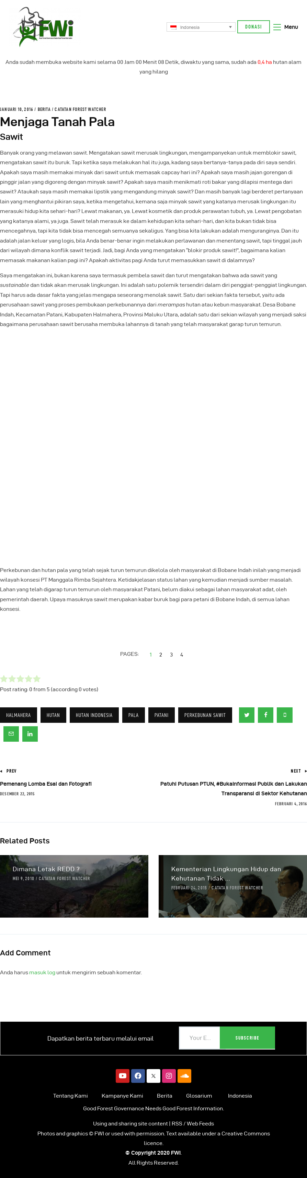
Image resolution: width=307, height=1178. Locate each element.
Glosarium (199, 1096)
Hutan (53, 715)
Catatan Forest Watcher (80, 109)
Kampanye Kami (122, 1096)
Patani (162, 715)
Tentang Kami (70, 1096)
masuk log (42, 972)
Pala (133, 715)
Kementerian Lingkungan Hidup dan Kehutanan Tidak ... (226, 874)
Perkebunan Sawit (205, 715)
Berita (44, 109)
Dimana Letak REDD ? (46, 869)
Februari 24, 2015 (189, 887)
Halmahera (18, 715)
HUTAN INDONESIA (94, 715)
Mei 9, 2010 (23, 878)
